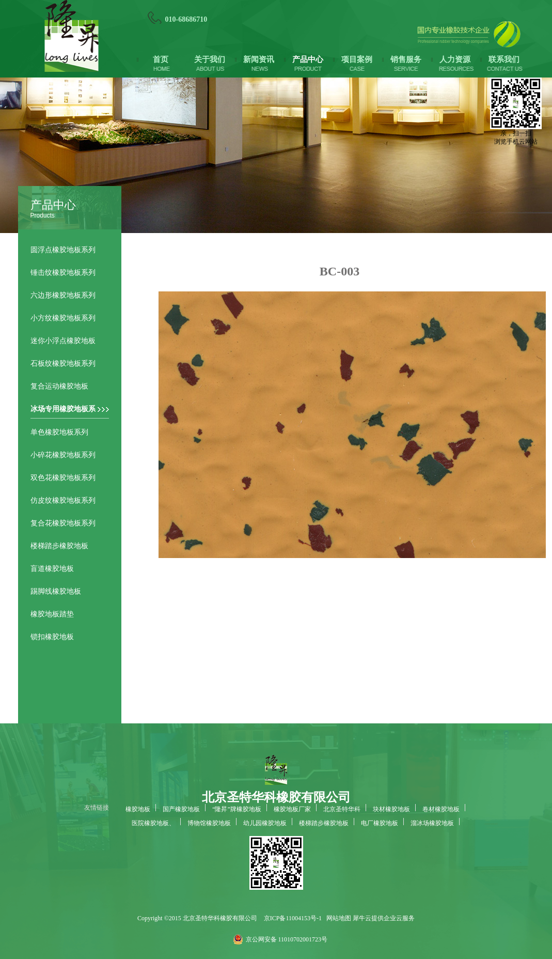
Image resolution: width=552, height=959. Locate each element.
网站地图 (337, 918)
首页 (160, 59)
